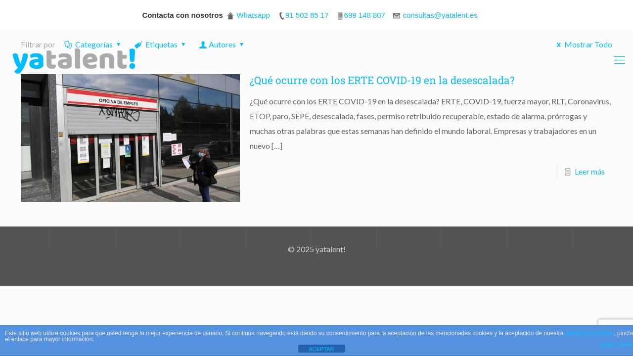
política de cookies (589, 333)
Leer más (590, 171)
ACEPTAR (321, 349)
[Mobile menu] (619, 59)
